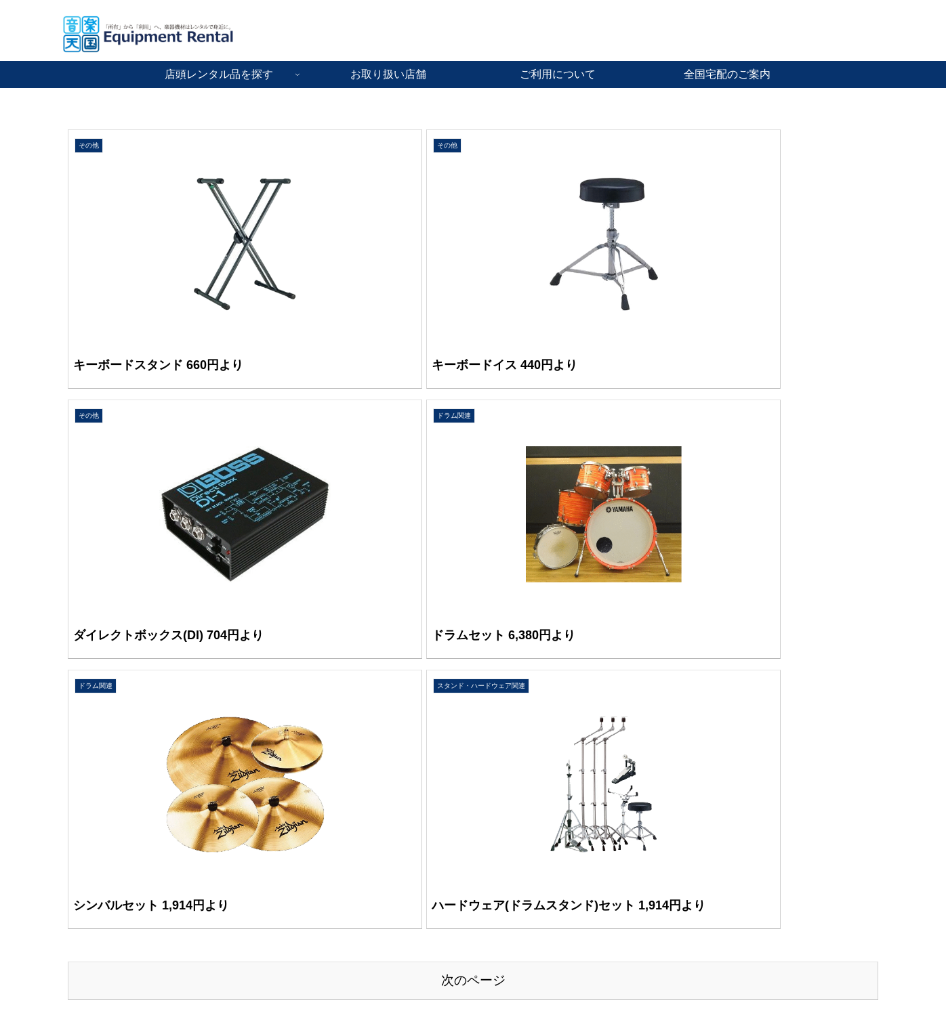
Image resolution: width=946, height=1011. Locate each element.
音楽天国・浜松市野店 (107, 838)
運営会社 (648, 857)
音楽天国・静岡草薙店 (107, 914)
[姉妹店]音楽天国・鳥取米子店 (124, 933)
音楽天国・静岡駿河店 (107, 895)
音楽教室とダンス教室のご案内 (695, 838)
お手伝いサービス (382, 876)
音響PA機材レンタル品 (393, 819)
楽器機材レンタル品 (387, 800)
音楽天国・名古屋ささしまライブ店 (136, 819)
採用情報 (648, 819)
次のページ (473, 621)
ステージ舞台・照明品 (391, 838)
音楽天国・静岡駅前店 (107, 876)
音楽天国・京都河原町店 (112, 800)
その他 (358, 857)
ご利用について (662, 800)
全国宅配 (363, 895)
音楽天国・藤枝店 (98, 857)
